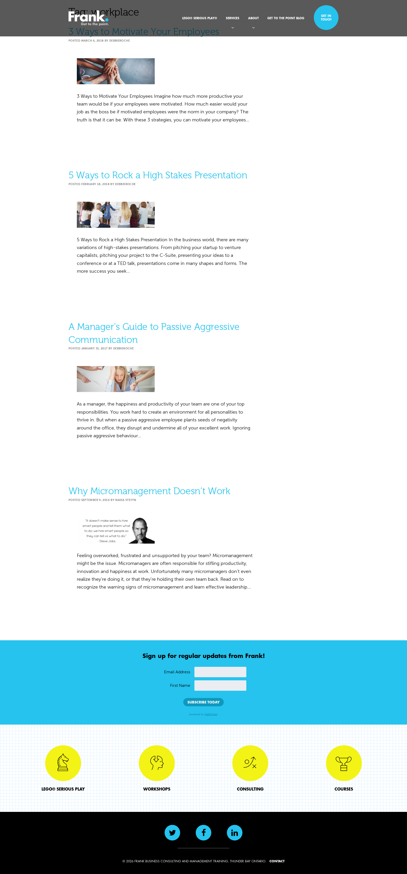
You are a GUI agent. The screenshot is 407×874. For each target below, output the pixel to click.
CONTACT (276, 861)
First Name (180, 685)
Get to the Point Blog (285, 18)
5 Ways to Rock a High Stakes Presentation (158, 175)
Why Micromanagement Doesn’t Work (149, 491)
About (253, 18)
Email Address (177, 672)
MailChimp (211, 714)
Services (232, 18)
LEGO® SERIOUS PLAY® (199, 18)
